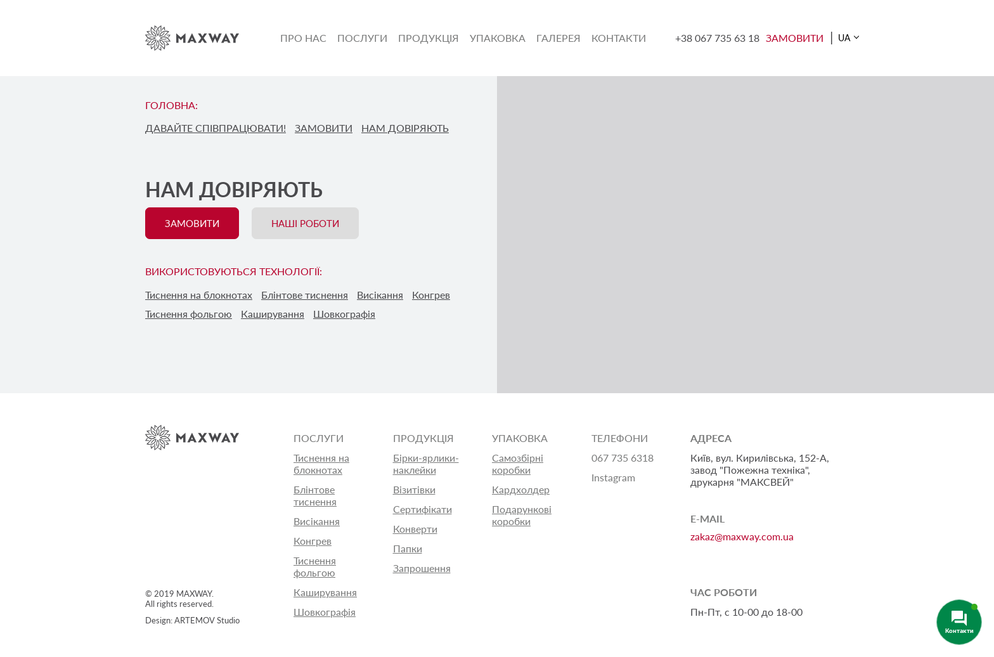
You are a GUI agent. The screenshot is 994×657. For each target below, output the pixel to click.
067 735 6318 (622, 458)
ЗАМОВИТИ (794, 38)
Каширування (325, 592)
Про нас (303, 38)
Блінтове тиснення (315, 495)
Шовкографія (325, 612)
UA (844, 37)
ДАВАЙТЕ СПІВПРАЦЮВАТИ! (215, 128)
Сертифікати (422, 509)
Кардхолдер (521, 489)
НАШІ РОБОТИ (305, 223)
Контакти (618, 38)
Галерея (558, 38)
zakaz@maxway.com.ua (742, 536)
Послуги (362, 38)
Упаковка (498, 38)
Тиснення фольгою (315, 566)
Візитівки (414, 489)
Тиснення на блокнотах (321, 464)
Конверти (415, 529)
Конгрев (313, 541)
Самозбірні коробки (517, 464)
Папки (407, 548)
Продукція (428, 38)
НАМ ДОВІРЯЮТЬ (405, 128)
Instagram (613, 477)
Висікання (317, 521)
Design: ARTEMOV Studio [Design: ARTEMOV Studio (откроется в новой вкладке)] (192, 620)
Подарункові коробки (522, 515)
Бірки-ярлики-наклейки (426, 464)
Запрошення (422, 568)
